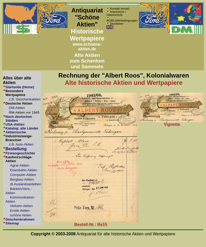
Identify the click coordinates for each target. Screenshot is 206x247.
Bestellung (16, 149)
